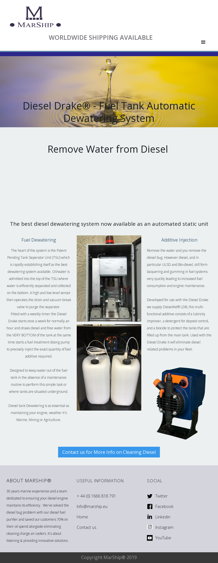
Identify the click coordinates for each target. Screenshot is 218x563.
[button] (203, 42)
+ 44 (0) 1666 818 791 (96, 496)
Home (82, 517)
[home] (98, 17)
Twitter (161, 496)
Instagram (164, 527)
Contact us (86, 527)
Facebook (164, 506)
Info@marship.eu (92, 506)
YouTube (163, 537)
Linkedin (162, 517)
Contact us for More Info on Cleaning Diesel (109, 452)
